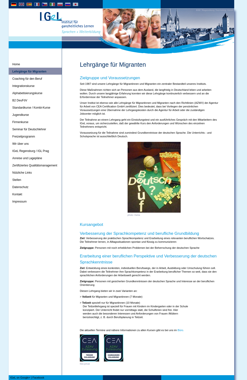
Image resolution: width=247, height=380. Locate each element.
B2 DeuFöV (19, 100)
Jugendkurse (20, 115)
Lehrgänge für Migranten (29, 71)
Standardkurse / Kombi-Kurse (31, 107)
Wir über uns (20, 143)
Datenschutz (20, 187)
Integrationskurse (23, 86)
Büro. (181, 330)
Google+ (25, 377)
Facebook (38, 377)
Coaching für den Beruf (27, 78)
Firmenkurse (20, 122)
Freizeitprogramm (23, 136)
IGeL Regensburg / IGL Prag (30, 151)
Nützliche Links (22, 172)
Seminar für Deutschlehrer (29, 129)
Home (16, 64)
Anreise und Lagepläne (27, 158)
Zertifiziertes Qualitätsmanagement (34, 165)
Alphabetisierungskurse (27, 93)
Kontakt (17, 194)
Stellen (16, 180)
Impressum (19, 201)
